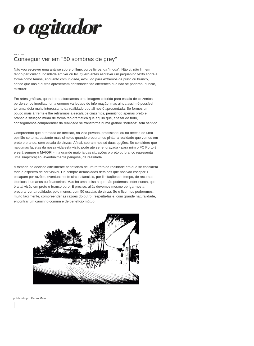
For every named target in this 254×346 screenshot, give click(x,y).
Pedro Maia (38, 298)
